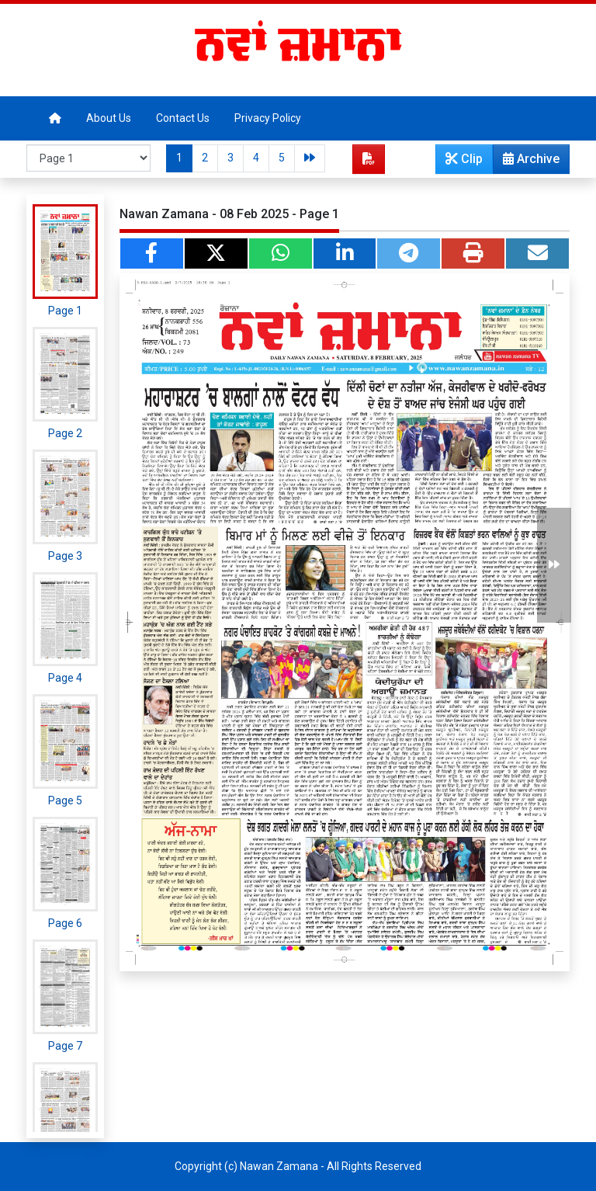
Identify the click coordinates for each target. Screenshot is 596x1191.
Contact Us (183, 118)
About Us (108, 118)
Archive (527, 162)
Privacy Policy (267, 118)
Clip (464, 158)
